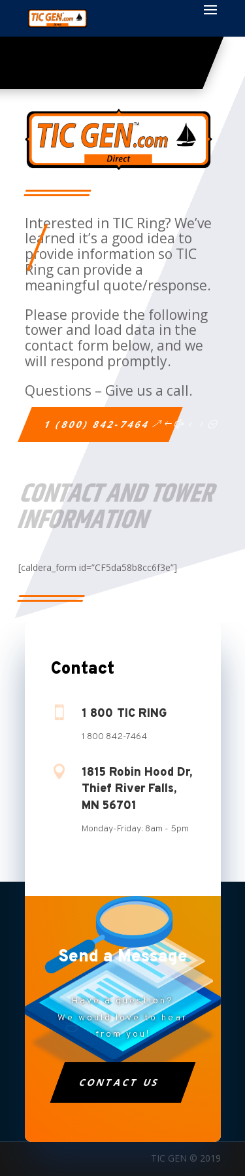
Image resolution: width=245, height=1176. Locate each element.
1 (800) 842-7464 (97, 424)
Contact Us (119, 1082)
